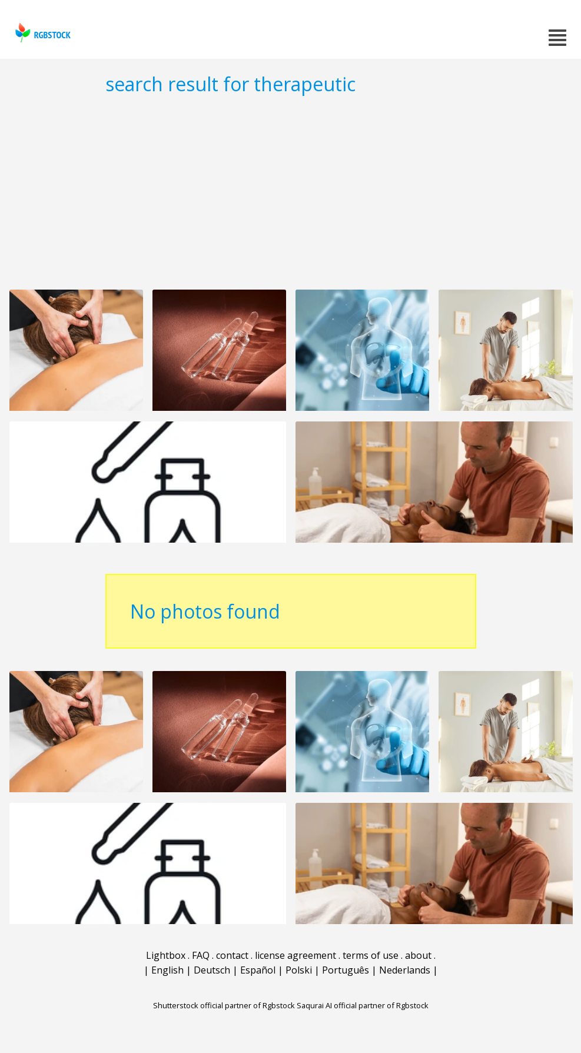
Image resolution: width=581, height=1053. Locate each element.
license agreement (295, 955)
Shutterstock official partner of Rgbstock (224, 1005)
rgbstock (41, 33)
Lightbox (165, 955)
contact (232, 955)
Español (257, 970)
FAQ (201, 955)
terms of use (371, 955)
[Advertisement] (290, 191)
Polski (298, 970)
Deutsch (212, 970)
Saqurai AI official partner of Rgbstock (363, 1005)
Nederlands (404, 970)
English (167, 970)
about (418, 955)
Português (345, 970)
